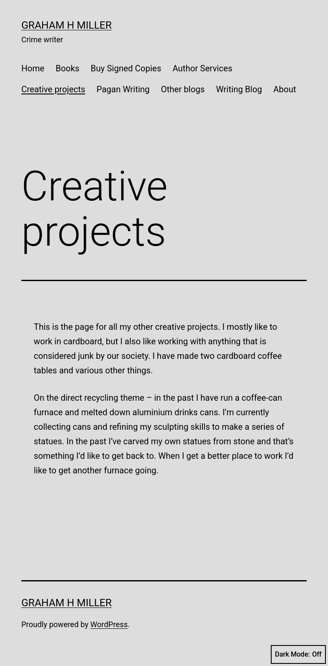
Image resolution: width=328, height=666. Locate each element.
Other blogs (183, 89)
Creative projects (53, 89)
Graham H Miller (66, 25)
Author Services (202, 68)
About (284, 89)
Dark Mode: (298, 654)
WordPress (109, 624)
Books (67, 68)
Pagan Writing (123, 89)
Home (32, 68)
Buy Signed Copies (126, 68)
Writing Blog (239, 89)
